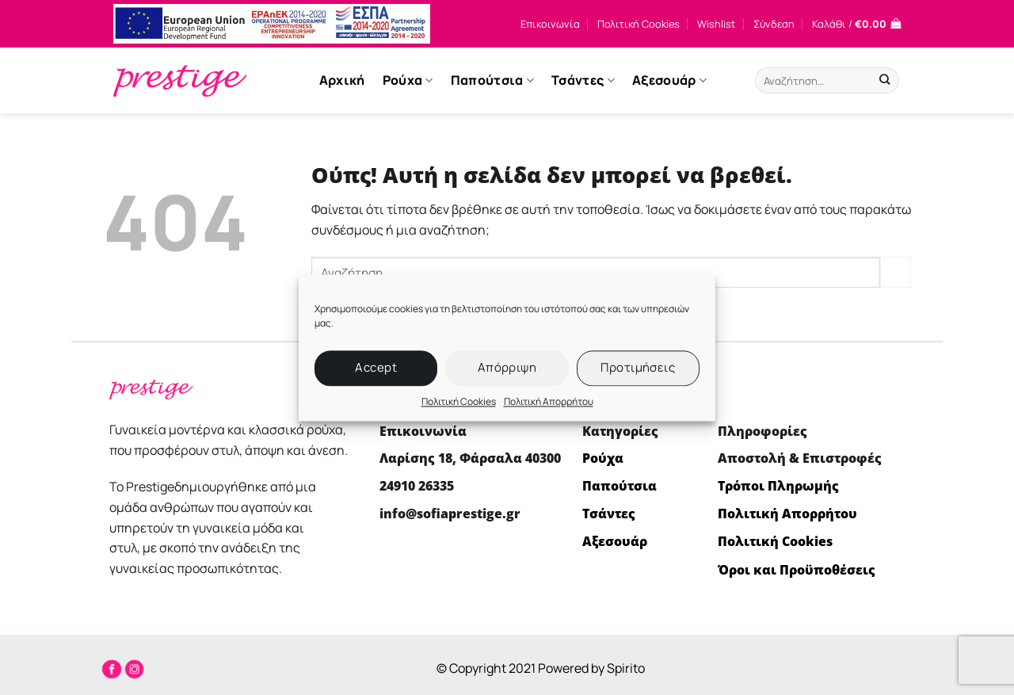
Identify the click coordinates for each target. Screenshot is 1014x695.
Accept (376, 367)
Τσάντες (583, 80)
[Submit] (884, 80)
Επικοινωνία (550, 24)
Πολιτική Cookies (458, 401)
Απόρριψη (507, 367)
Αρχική (342, 80)
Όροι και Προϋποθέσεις (796, 570)
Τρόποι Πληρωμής (778, 486)
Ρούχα (408, 80)
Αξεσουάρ (669, 80)
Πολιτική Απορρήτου (548, 401)
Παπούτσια (492, 80)
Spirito (626, 668)
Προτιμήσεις (637, 367)
